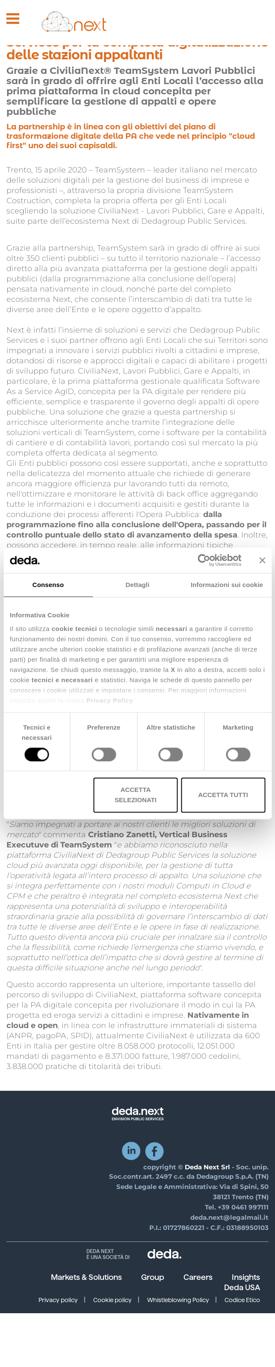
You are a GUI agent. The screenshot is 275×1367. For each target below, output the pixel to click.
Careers (198, 1277)
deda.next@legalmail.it (229, 1217)
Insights (246, 1277)
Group (152, 1277)
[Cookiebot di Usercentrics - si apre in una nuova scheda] (203, 560)
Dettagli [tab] (138, 584)
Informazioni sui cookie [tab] (227, 584)
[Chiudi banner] (262, 560)
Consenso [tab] (48, 584)
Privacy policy (58, 1300)
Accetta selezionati (136, 795)
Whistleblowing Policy (178, 1300)
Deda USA (242, 1287)
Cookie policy (112, 1300)
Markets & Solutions (86, 1277)
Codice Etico (242, 1300)
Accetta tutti (223, 795)
